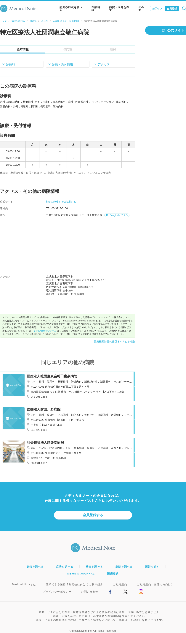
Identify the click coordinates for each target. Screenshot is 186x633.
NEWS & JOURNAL (81, 573)
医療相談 (96, 8)
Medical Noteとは (24, 584)
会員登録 (172, 8)
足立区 (44, 21)
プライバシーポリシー (57, 591)
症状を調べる (64, 566)
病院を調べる (18, 21)
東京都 (33, 21)
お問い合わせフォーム (45, 330)
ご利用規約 (120, 584)
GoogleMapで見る (117, 215)
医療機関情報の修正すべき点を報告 (114, 341)
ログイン (157, 8)
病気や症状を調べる (71, 8)
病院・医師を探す (119, 8)
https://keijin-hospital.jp (61, 201)
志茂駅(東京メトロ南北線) (66, 21)
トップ (3, 21)
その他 (141, 8)
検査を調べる (94, 566)
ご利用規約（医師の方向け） (155, 584)
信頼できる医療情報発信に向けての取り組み (74, 584)
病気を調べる (35, 566)
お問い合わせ (89, 591)
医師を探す (152, 566)
